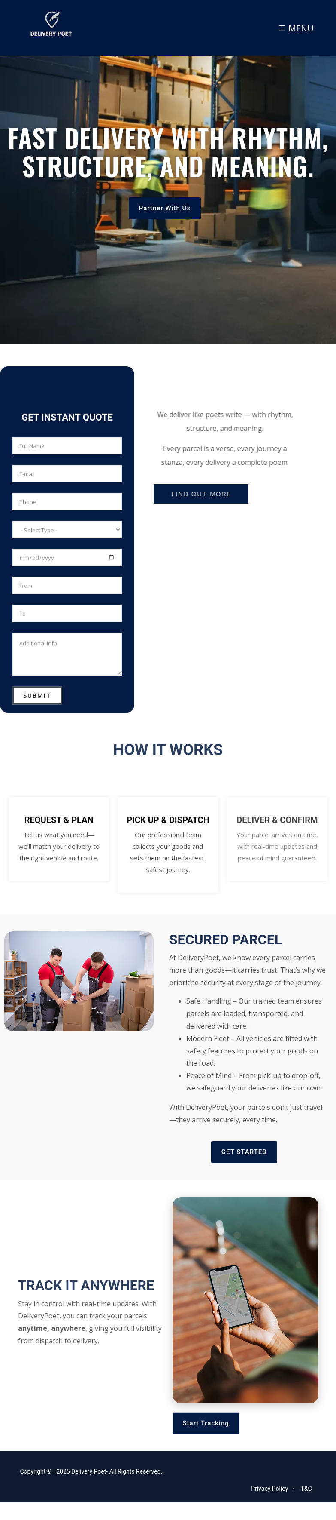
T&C (306, 1488)
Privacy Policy (269, 1488)
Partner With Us (165, 218)
